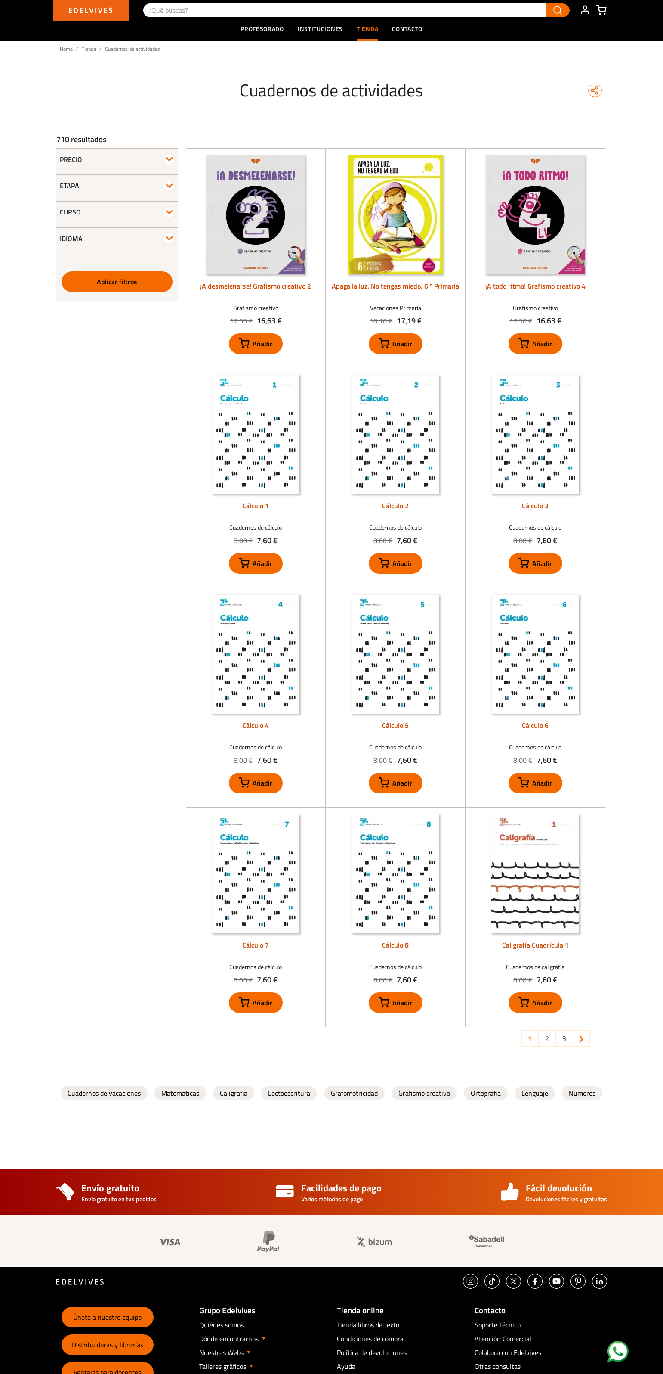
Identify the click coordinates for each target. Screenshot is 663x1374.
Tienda (89, 49)
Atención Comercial (503, 1339)
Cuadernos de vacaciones (104, 1093)
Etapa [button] (69, 185)
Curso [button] (70, 212)
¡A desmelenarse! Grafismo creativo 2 (255, 286)
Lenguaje (534, 1093)
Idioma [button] (71, 238)
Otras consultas (498, 1366)
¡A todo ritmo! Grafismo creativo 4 (535, 286)
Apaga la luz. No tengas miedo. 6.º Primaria (395, 286)
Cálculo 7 (255, 945)
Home (66, 49)
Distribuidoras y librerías (107, 1345)
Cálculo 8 (395, 945)
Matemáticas (180, 1093)
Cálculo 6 (535, 725)
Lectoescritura (289, 1093)
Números (582, 1093)
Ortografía (486, 1093)
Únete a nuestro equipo (107, 1317)
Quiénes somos (221, 1325)
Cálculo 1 (255, 505)
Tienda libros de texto (368, 1325)
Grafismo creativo (424, 1093)
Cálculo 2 (395, 505)
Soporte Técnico (498, 1325)
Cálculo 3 (535, 505)
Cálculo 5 (395, 725)
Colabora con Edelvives (508, 1352)
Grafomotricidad (354, 1093)
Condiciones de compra (370, 1339)
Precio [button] (71, 159)
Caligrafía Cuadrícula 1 (535, 945)
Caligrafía (233, 1093)
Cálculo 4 (255, 725)
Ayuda (346, 1366)
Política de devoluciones (372, 1352)
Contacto (407, 28)
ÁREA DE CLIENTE (585, 10)
